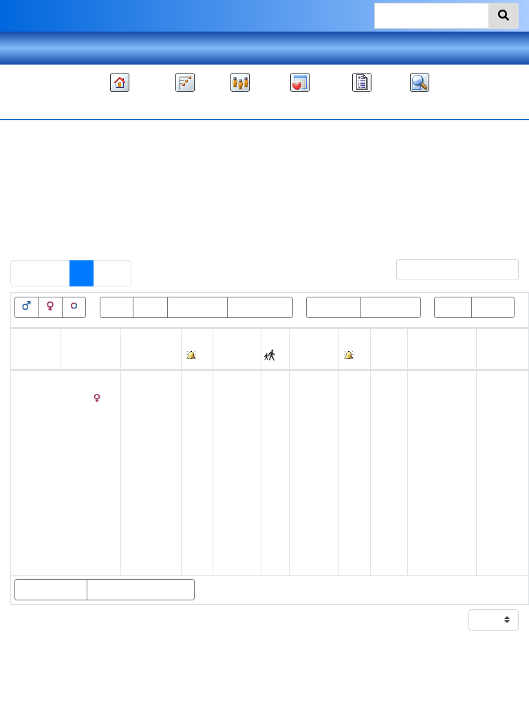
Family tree (120, 104)
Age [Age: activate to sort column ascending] (383, 356)
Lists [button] (240, 104)
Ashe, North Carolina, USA (438, 398)
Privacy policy (265, 687)
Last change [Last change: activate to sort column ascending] (497, 348)
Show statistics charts (140, 589)
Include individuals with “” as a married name (142, 228)
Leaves (492, 306)
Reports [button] (362, 104)
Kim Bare (392, 660)
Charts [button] (185, 104)
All (284, 199)
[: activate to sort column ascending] (197, 349)
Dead (150, 306)
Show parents (51, 589)
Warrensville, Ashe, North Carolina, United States (442, 463)
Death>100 (197, 306)
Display (474, 620)
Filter (443, 269)
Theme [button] (27, 47)
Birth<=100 (391, 306)
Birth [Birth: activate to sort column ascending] (135, 356)
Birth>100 (333, 306)
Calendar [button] (300, 104)
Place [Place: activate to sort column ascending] (230, 356)
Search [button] (419, 104)
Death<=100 (260, 306)
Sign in (502, 47)
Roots (453, 306)
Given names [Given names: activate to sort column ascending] (30, 348)
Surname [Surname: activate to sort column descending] (86, 356)
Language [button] (264, 47)
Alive (116, 306)
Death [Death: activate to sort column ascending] (307, 356)
